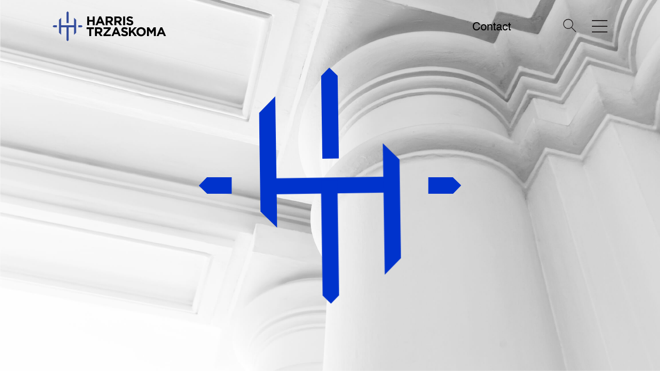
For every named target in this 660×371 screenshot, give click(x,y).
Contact (491, 26)
